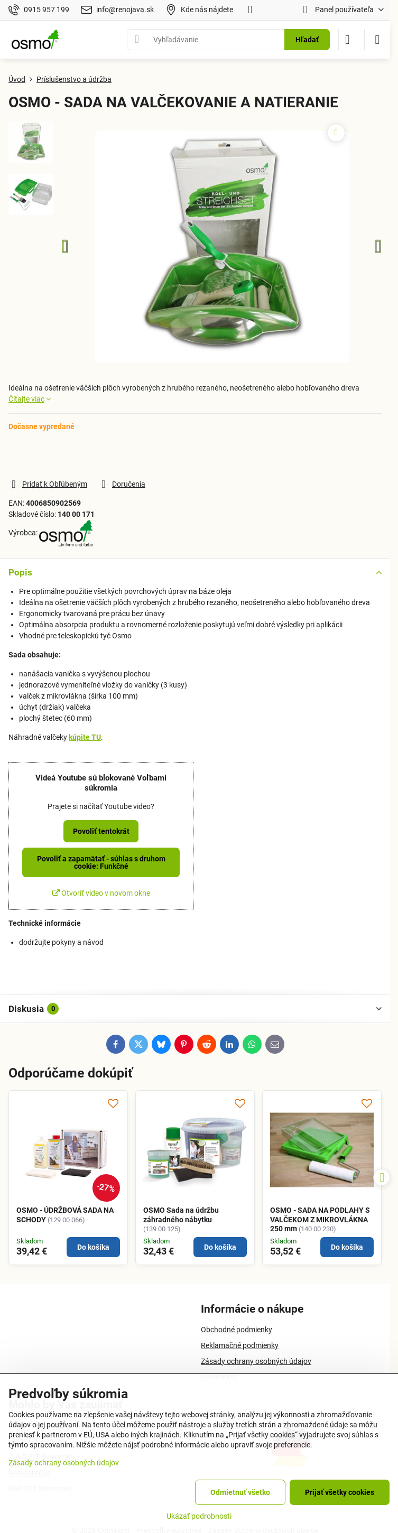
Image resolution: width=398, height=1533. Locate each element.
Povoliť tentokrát (101, 831)
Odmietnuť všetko (240, 1492)
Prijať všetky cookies (339, 1492)
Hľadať (307, 39)
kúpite (85, 737)
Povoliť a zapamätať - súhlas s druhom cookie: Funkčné (101, 862)
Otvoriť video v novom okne (101, 893)
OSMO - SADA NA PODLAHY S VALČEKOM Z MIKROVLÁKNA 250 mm (320, 1219)
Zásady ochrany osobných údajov (63, 1462)
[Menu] (377, 39)
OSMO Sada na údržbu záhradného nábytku (181, 1215)
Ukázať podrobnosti (199, 1516)
